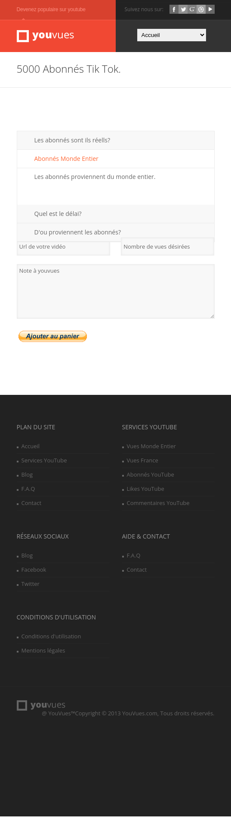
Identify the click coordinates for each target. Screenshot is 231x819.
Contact (32, 505)
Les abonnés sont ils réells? (72, 143)
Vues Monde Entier (151, 449)
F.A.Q (28, 491)
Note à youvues (116, 294)
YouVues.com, (140, 716)
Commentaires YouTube (158, 505)
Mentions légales (43, 653)
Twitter (31, 586)
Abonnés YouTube (150, 477)
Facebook (34, 572)
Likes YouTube (145, 491)
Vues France (142, 463)
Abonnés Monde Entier (66, 161)
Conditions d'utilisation (51, 639)
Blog (27, 477)
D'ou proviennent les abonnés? (77, 235)
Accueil (31, 449)
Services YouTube (44, 463)
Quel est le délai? (58, 216)
